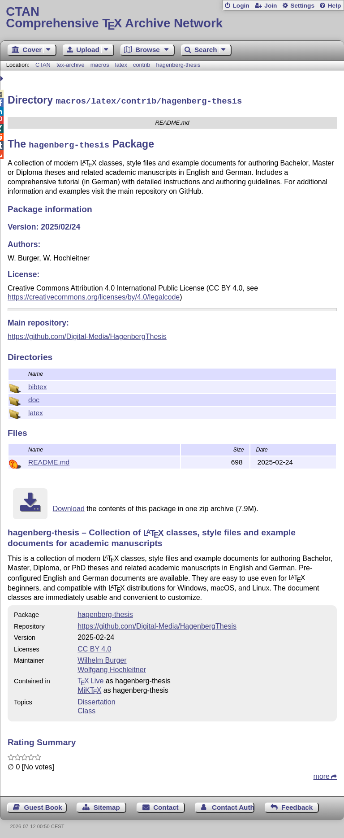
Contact (166, 804)
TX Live (90, 678)
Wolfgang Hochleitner (111, 667)
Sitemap (107, 804)
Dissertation (96, 699)
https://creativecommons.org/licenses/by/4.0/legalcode (94, 294)
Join (270, 5)
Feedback (297, 804)
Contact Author (233, 804)
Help (334, 5)
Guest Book (43, 804)
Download (69, 506)
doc (33, 397)
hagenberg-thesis (178, 64)
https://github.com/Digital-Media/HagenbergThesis (87, 334)
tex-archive (70, 64)
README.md (48, 459)
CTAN (43, 64)
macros (99, 64)
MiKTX (89, 687)
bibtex (37, 384)
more (322, 773)
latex (121, 64)
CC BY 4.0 (94, 646)
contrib (141, 64)
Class (86, 708)
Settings (302, 5)
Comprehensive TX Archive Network (172, 18)
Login (240, 5)
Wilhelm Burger (101, 657)
